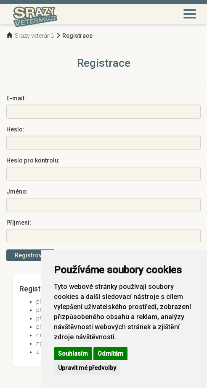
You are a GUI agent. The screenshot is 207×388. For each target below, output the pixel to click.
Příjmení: (18, 222)
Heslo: (15, 129)
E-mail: (16, 98)
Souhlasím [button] (73, 353)
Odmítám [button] (110, 353)
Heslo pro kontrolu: (33, 160)
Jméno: (17, 191)
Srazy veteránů (34, 35)
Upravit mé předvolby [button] (87, 367)
